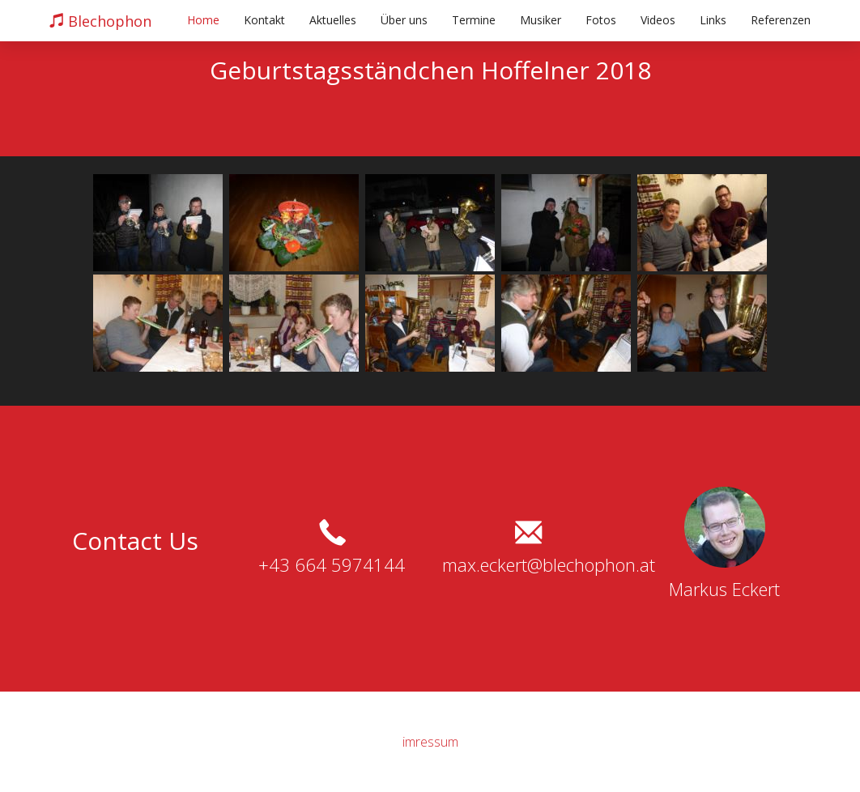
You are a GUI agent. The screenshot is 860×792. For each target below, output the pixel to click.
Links (713, 20)
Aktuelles (332, 20)
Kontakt (264, 20)
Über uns (404, 20)
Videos (658, 20)
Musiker (540, 20)
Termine (474, 20)
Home (203, 20)
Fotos (600, 20)
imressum (430, 742)
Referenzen (781, 20)
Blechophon (100, 21)
